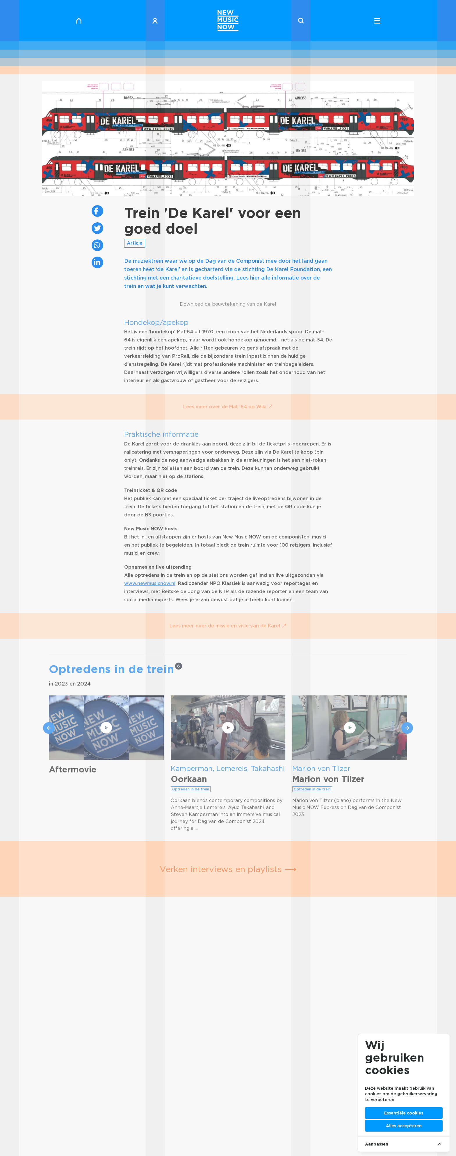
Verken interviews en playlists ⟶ (228, 869)
